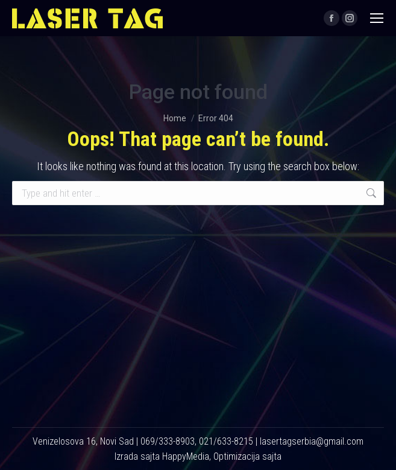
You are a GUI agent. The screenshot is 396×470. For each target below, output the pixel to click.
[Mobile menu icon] (376, 18)
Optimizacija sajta (247, 456)
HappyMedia (185, 456)
